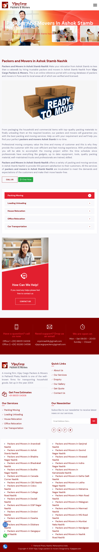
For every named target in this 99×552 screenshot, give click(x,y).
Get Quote (59, 388)
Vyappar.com (75, 548)
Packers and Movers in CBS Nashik (24, 482)
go (94, 421)
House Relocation (16, 211)
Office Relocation (16, 218)
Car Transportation (17, 226)
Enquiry (57, 379)
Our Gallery (59, 384)
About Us (58, 370)
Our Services (60, 374)
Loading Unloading (17, 203)
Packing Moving (15, 195)
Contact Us (59, 393)
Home (7, 33)
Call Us (9, 179)
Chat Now (25, 179)
